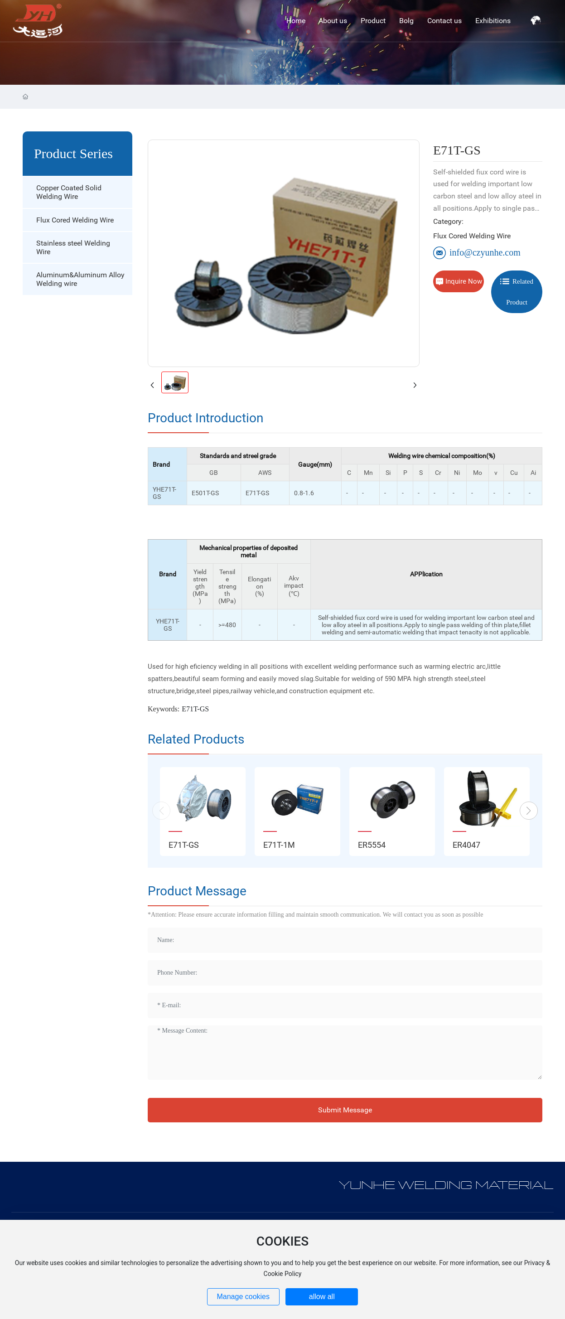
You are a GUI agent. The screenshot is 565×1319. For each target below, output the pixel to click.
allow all (322, 1296)
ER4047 (466, 845)
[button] (529, 811)
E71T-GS (184, 845)
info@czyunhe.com (477, 252)
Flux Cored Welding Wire (472, 236)
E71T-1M (279, 845)
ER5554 (372, 845)
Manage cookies (243, 1296)
